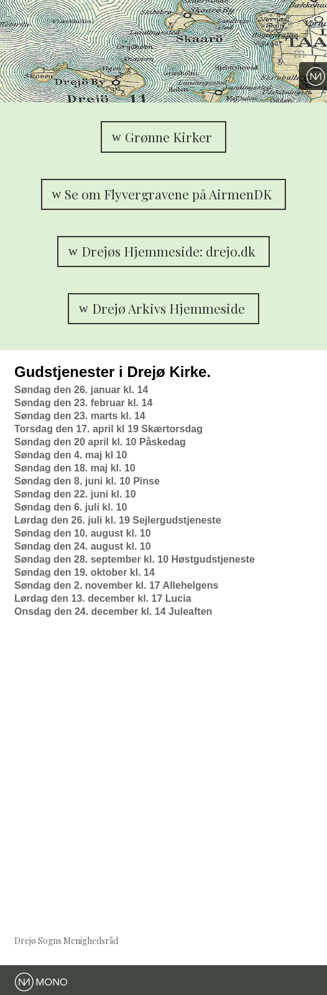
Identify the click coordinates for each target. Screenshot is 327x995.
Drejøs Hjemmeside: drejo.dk (168, 251)
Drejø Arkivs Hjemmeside (168, 308)
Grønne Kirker (168, 136)
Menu (301, 51)
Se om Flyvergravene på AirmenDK (168, 193)
